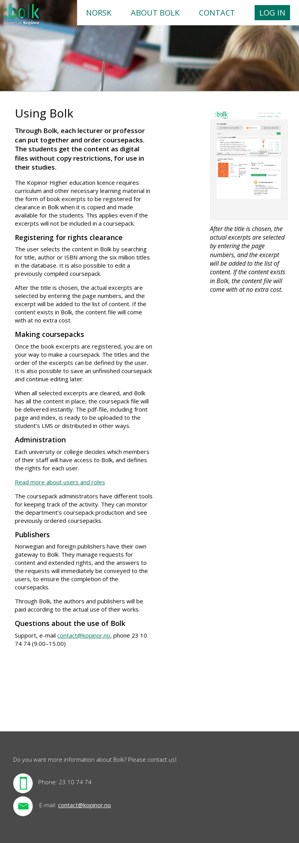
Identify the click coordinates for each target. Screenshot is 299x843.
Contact (217, 12)
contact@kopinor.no (83, 635)
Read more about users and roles (60, 482)
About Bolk (155, 12)
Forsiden (22, 14)
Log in (272, 12)
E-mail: (47, 805)
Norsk (98, 12)
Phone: (47, 782)
